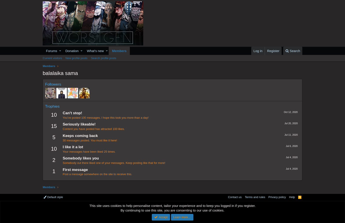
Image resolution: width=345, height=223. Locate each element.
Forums (51, 51)
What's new (95, 51)
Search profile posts (103, 58)
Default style (53, 197)
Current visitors (52, 58)
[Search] (292, 51)
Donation (72, 51)
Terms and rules (255, 197)
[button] (60, 51)
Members (119, 51)
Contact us (235, 197)
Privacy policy (277, 197)
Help (292, 197)
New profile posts (76, 58)
